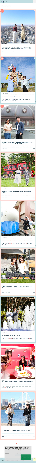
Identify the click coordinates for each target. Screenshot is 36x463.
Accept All (25, 455)
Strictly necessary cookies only (25, 457)
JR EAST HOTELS (3, 460)
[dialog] (18, 453)
